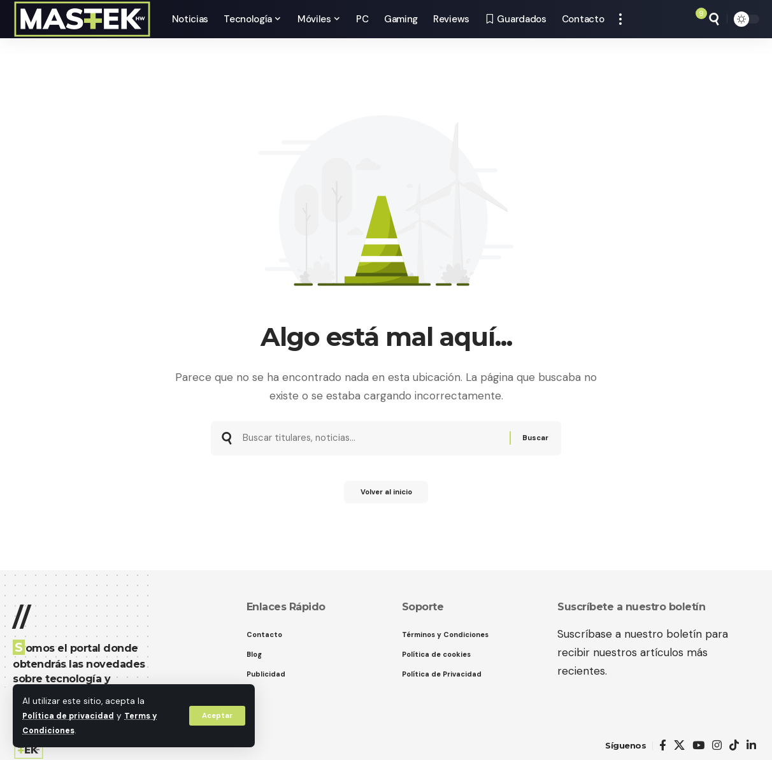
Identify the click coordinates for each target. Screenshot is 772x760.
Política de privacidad (70, 715)
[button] (216, 715)
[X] (679, 745)
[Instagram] (717, 745)
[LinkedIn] (751, 745)
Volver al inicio (386, 497)
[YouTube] (698, 745)
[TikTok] (734, 745)
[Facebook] (662, 745)
